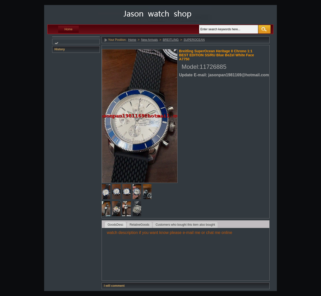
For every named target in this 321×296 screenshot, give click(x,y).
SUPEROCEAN (194, 40)
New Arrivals (149, 40)
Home (68, 29)
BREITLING (171, 40)
